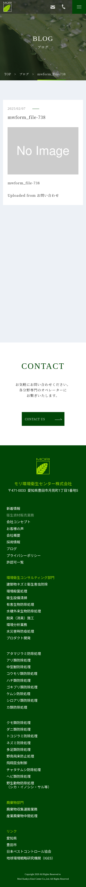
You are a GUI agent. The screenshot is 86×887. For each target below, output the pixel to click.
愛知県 (11, 838)
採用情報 (13, 542)
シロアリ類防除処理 (21, 701)
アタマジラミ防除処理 (23, 654)
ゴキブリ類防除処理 (21, 687)
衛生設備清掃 (16, 598)
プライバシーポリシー (23, 556)
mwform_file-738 (24, 182)
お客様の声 (15, 529)
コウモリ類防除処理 (21, 674)
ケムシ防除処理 (18, 694)
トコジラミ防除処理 (21, 736)
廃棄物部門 (15, 803)
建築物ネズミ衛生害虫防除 (27, 584)
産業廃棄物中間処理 (21, 816)
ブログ (24, 74)
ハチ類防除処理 (18, 681)
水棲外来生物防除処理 (23, 611)
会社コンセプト (18, 522)
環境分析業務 (16, 625)
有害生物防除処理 (20, 605)
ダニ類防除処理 (18, 729)
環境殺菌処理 (16, 591)
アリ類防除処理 (18, 660)
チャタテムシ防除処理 (23, 770)
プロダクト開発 (18, 638)
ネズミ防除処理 (18, 743)
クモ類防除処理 (18, 723)
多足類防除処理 (18, 750)
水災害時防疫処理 (20, 631)
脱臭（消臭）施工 (20, 618)
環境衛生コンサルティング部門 (30, 578)
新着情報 (13, 509)
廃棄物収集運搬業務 (21, 809)
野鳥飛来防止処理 (20, 756)
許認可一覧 (15, 562)
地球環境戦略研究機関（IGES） (30, 858)
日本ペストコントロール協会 (28, 852)
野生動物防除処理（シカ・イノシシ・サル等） (28, 785)
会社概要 (13, 535)
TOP (7, 74)
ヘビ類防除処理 (18, 777)
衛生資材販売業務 (20, 515)
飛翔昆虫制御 (16, 763)
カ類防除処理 (16, 707)
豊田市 (11, 845)
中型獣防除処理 (18, 667)
